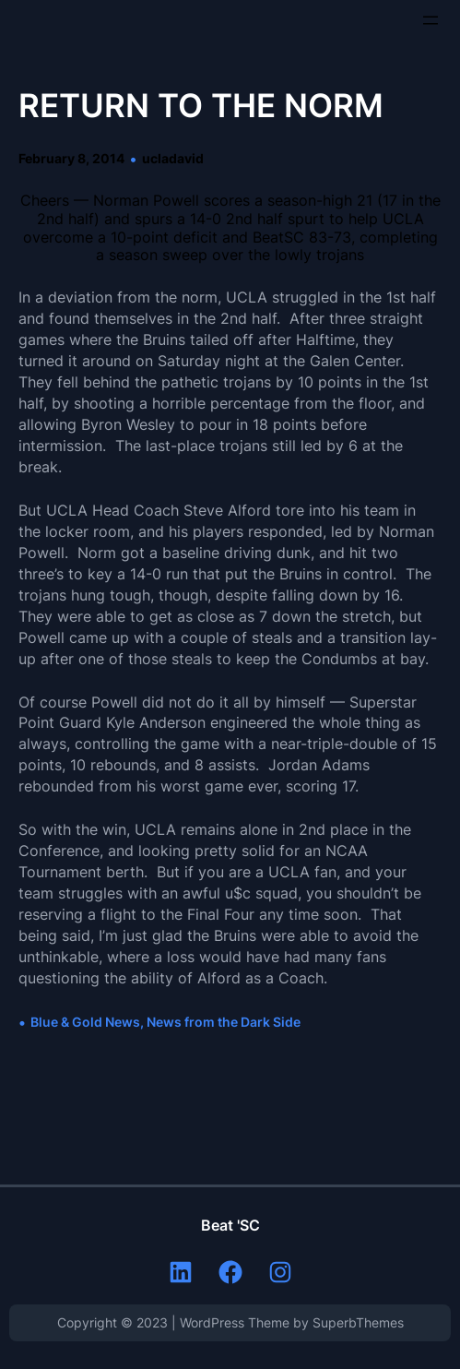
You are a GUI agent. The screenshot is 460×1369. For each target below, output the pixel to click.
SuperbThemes (358, 1322)
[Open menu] (430, 20)
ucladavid (173, 158)
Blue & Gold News (85, 1022)
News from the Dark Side (224, 1022)
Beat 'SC (230, 1225)
